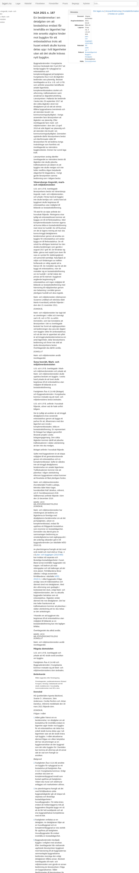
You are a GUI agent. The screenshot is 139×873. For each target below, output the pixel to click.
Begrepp (75, 3)
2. (37, 468)
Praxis (65, 3)
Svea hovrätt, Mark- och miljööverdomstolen (11, 18)
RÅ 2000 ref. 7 (118, 27)
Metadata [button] (102, 12)
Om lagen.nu (61, 872)
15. (38, 767)
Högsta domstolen (9, 22)
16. (38, 793)
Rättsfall (28, 3)
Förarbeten (40, 3)
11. (38, 669)
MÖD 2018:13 (80, 344)
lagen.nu (7, 3)
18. (38, 848)
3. (37, 483)
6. (37, 538)
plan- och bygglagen (62, 669)
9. (37, 611)
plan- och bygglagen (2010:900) (60, 334)
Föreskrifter (54, 3)
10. (38, 643)
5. (37, 513)
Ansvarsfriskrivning (76, 872)
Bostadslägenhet (119, 30)
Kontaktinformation (93, 872)
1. (37, 441)
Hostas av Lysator (110, 872)
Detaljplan (116, 34)
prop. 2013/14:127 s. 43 (68, 750)
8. (37, 591)
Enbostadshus (118, 36)
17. (38, 817)
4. (37, 500)
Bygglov (116, 32)
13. (38, 718)
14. (38, 758)
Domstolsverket (118, 39)
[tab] (117, 12)
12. (38, 703)
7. (37, 574)
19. (38, 860)
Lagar (18, 3)
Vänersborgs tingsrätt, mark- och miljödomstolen (14, 12)
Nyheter (86, 3)
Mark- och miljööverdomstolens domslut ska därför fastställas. (65, 860)
